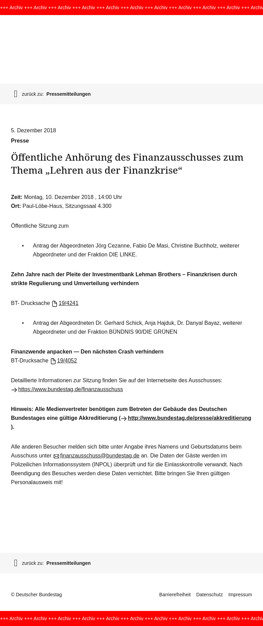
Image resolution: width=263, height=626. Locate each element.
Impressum (240, 594)
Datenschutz (209, 594)
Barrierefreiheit (175, 594)
